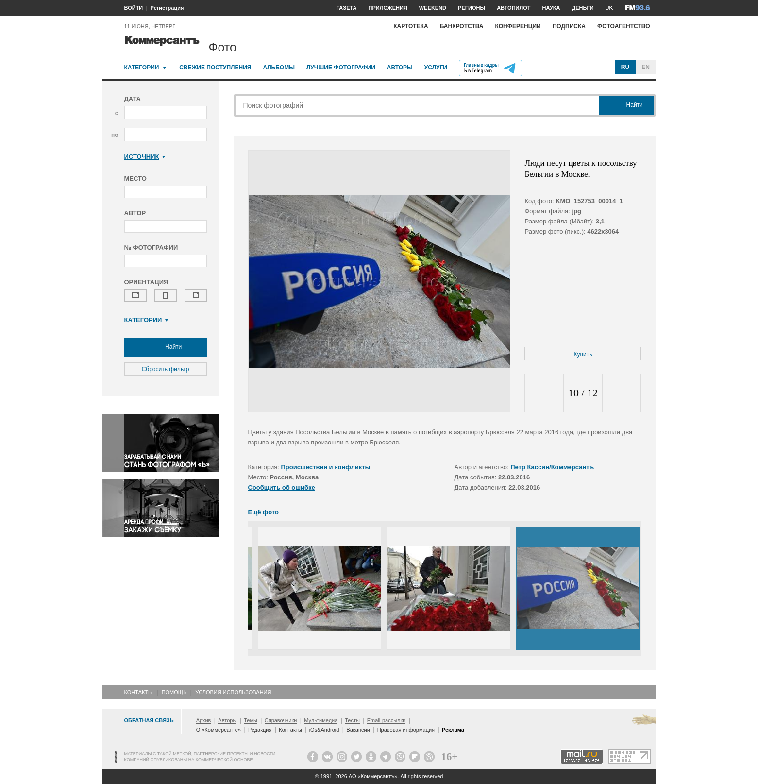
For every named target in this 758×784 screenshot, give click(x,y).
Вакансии (358, 730)
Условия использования (233, 692)
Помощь (174, 692)
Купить (583, 354)
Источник (145, 156)
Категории (141, 67)
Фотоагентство (623, 26)
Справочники (281, 720)
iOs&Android (324, 730)
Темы (250, 720)
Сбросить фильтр (165, 369)
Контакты (138, 692)
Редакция (259, 730)
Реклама (453, 730)
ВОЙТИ (133, 8)
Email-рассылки (386, 720)
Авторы (400, 67)
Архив (203, 720)
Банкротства (462, 26)
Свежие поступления (215, 67)
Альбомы (279, 67)
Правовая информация (406, 730)
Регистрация (167, 8)
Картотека (410, 26)
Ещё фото (263, 512)
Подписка (569, 26)
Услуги (435, 67)
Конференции (517, 26)
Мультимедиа (320, 720)
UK (609, 8)
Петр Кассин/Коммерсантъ (552, 467)
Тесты (352, 720)
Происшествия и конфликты (326, 467)
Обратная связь (149, 720)
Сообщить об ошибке (281, 487)
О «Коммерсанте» (218, 730)
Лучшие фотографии (340, 67)
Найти (165, 347)
